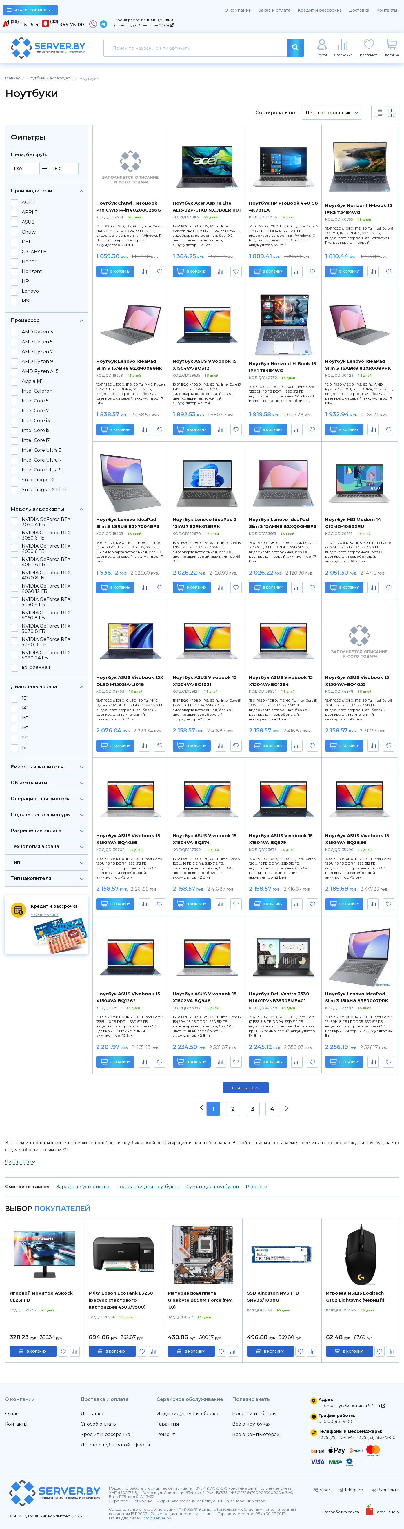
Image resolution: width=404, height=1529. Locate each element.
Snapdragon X (38, 479)
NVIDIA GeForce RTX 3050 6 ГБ (46, 535)
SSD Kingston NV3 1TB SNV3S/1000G (273, 1296)
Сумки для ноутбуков (212, 1186)
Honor (29, 261)
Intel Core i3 (36, 420)
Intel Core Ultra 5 (41, 450)
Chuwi (29, 232)
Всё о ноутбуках (251, 1424)
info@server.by (157, 1518)
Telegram (351, 1489)
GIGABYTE (34, 251)
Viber (322, 1489)
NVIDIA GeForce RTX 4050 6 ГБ (46, 549)
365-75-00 (71, 25)
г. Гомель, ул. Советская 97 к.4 (144, 25)
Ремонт (165, 1434)
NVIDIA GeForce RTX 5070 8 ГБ (46, 629)
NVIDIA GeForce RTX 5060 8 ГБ (46, 615)
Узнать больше (45, 915)
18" (25, 747)
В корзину (115, 271)
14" (25, 708)
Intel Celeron (37, 391)
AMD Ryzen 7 (37, 351)
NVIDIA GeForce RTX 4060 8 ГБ (46, 562)
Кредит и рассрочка (320, 10)
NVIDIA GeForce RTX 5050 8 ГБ (46, 602)
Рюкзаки (256, 1186)
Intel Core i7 (36, 440)
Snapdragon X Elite (44, 489)
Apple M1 (32, 381)
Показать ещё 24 (245, 1088)
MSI (26, 301)
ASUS (28, 222)
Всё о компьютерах (255, 1434)
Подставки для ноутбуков (147, 1186)
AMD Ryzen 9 (37, 361)
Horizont (32, 271)
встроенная (36, 667)
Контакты (386, 10)
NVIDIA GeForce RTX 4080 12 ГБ (46, 589)
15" (25, 718)
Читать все (20, 1161)
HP (25, 281)
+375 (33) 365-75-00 (376, 1437)
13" (25, 698)
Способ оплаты (99, 1424)
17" (25, 737)
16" (25, 727)
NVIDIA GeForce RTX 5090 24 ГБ (46, 655)
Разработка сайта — (344, 1512)
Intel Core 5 (35, 401)
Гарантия (167, 1424)
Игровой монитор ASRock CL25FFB (41, 1296)
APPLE (30, 212)
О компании (238, 10)
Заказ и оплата (274, 10)
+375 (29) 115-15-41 (336, 1437)
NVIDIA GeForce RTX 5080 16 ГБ (46, 642)
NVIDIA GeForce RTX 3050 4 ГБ (46, 522)
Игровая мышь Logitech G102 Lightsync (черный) (355, 1296)
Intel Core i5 (36, 430)
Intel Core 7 (35, 410)
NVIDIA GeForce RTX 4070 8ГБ (46, 575)
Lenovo (30, 291)
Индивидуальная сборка (187, 1413)
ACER (28, 202)
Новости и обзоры (254, 1413)
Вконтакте (385, 1489)
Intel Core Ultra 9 (42, 470)
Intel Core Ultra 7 (42, 460)
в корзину (36, 1351)
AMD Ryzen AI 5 (40, 371)
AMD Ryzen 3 (37, 332)
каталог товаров (28, 10)
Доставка (359, 10)
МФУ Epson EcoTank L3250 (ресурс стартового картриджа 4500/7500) (121, 1300)
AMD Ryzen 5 (37, 342)
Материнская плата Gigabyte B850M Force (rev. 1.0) (200, 1300)
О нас (12, 1413)
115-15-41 (30, 25)
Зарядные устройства (82, 1186)
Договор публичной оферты (115, 1445)
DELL (28, 242)
